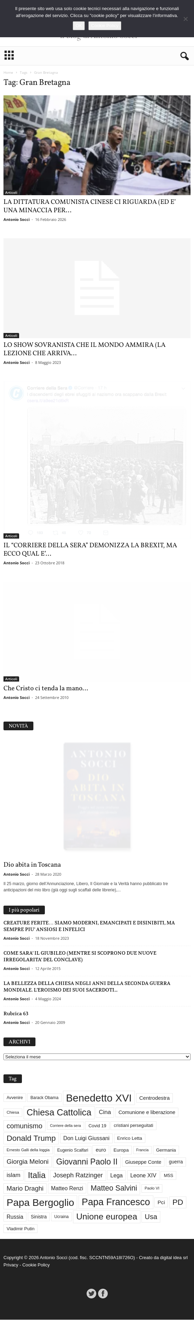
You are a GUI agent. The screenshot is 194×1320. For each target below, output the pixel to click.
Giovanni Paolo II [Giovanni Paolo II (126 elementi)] (87, 1162)
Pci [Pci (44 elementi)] (161, 1203)
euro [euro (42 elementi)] (101, 1150)
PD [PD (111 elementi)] (177, 1202)
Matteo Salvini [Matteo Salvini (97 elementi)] (114, 1188)
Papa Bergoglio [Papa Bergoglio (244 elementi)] (40, 1202)
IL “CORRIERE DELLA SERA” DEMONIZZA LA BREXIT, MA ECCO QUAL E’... (90, 550)
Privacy (10, 1265)
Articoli (11, 192)
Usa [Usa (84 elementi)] (151, 1217)
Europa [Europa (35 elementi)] (121, 1150)
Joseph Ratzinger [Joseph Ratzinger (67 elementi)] (78, 1175)
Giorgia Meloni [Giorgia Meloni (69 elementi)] (28, 1162)
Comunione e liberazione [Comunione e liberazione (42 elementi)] (147, 1112)
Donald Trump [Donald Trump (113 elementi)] (31, 1138)
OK (78, 25)
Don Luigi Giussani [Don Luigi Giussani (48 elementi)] (86, 1139)
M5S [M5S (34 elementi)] (168, 1175)
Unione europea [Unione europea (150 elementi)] (106, 1217)
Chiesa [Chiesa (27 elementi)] (13, 1113)
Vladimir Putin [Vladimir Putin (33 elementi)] (20, 1229)
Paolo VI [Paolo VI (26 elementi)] (152, 1188)
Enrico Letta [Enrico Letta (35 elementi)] (129, 1138)
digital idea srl (174, 1258)
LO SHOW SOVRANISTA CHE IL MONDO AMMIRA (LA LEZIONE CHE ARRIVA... (84, 349)
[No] (185, 18)
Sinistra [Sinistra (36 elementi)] (39, 1217)
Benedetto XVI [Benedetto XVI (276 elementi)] (99, 1098)
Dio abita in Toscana (32, 865)
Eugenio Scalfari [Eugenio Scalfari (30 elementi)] (72, 1150)
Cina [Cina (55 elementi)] (105, 1112)
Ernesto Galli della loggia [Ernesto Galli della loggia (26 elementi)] (28, 1150)
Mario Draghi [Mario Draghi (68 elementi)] (25, 1188)
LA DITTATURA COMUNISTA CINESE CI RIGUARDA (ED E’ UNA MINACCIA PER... (89, 206)
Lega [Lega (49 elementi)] (116, 1175)
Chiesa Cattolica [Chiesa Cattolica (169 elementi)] (59, 1113)
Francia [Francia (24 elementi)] (142, 1150)
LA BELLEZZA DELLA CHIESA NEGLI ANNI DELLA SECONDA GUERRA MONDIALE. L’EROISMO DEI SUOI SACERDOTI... (86, 986)
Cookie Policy (36, 1265)
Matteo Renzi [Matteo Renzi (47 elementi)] (67, 1189)
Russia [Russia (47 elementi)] (15, 1217)
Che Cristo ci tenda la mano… (45, 688)
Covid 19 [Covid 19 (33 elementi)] (97, 1126)
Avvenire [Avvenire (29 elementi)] (15, 1098)
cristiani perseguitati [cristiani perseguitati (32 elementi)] (133, 1125)
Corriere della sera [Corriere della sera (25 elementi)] (65, 1126)
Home (8, 72)
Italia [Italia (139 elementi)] (37, 1175)
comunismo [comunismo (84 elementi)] (24, 1126)
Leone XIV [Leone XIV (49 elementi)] (143, 1175)
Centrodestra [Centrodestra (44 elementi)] (154, 1098)
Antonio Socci (16, 219)
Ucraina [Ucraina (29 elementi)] (61, 1217)
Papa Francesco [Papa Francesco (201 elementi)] (116, 1202)
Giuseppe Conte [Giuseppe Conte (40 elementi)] (143, 1162)
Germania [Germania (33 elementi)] (166, 1150)
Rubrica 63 (16, 1014)
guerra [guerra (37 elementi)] (176, 1162)
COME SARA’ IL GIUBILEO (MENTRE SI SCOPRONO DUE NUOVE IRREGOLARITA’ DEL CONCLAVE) (79, 956)
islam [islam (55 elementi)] (14, 1175)
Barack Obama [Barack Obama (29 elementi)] (44, 1098)
